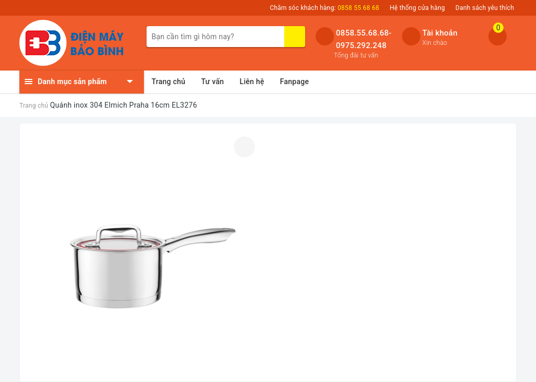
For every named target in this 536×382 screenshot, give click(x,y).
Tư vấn (212, 81)
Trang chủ (169, 81)
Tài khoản (439, 33)
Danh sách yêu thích (484, 7)
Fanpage (294, 81)
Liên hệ (252, 81)
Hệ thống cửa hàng (417, 7)
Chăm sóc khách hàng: (324, 7)
